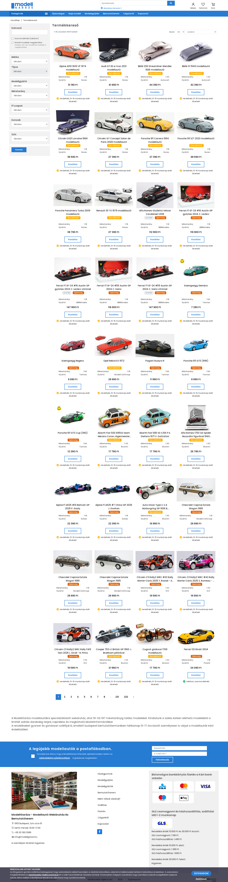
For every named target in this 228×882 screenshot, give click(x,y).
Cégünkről (103, 811)
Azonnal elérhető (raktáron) (25, 38)
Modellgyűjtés (105, 773)
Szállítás (102, 798)
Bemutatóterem (107, 786)
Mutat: (172, 32)
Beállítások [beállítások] (201, 879)
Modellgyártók (105, 780)
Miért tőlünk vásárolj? (109, 792)
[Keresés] (171, 3)
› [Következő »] (133, 690)
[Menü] (29, 14)
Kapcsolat (103, 817)
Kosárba (72, 92)
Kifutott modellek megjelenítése (29, 45)
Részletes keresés (111, 8)
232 (126, 690)
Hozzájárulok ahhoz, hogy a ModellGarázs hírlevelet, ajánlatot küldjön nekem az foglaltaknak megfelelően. (72, 750)
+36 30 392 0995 (23, 826)
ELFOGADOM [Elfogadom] (201, 873)
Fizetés (101, 805)
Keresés (19, 149)
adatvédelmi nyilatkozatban (54, 752)
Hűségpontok (105, 767)
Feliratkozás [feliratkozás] (162, 753)
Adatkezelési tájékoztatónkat (43, 874)
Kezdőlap (15, 20)
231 (117, 690)
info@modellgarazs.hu (26, 830)
